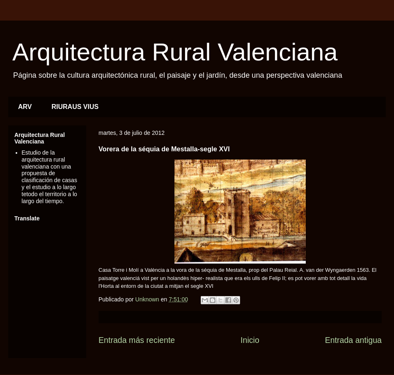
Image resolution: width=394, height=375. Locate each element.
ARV (25, 106)
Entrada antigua (353, 340)
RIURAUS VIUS (75, 106)
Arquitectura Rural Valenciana (175, 52)
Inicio (250, 340)
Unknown (148, 299)
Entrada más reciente (136, 340)
